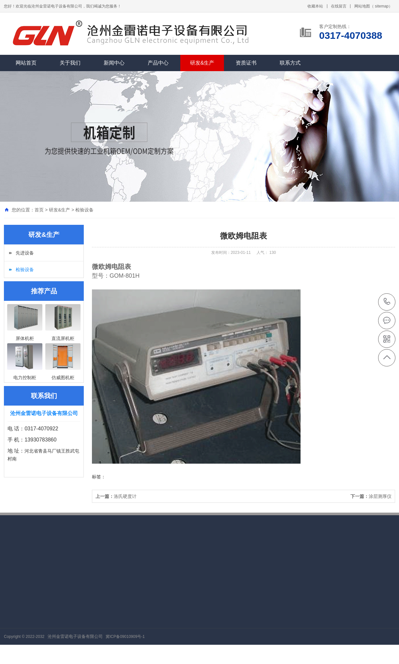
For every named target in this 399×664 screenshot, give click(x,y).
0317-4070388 (387, 302)
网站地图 (362, 6)
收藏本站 (315, 6)
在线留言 (339, 6)
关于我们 (70, 63)
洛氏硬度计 (116, 496)
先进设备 (25, 252)
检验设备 (84, 209)
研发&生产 (202, 63)
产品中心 (158, 63)
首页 (39, 209)
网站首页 (26, 63)
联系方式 (290, 63)
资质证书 (246, 63)
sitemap (382, 6)
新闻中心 (114, 63)
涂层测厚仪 (371, 496)
